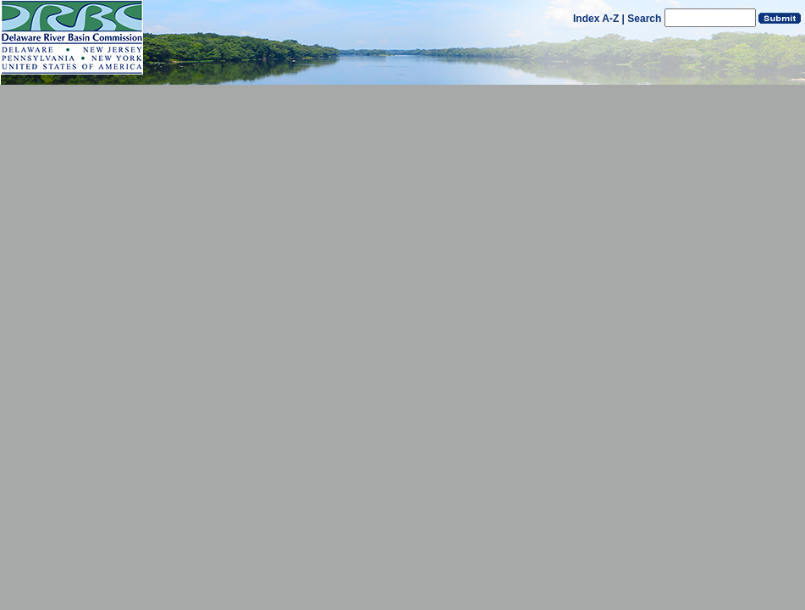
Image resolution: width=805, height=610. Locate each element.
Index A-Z (596, 19)
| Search (642, 19)
